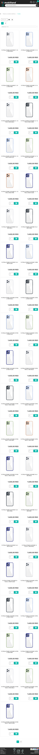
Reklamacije (2, 752)
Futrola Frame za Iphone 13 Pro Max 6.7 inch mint (9, 440)
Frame (19, 13)
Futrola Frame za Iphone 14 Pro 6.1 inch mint (9, 652)
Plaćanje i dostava (3, 749)
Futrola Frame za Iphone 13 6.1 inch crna (29, 227)
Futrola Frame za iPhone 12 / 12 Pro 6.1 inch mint (29, 157)
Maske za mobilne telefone (9, 13)
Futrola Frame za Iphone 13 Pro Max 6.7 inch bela (29, 369)
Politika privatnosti (2, 751)
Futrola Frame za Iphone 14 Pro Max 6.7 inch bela (9, 687)
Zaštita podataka (3, 753)
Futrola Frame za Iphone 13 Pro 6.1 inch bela (9, 298)
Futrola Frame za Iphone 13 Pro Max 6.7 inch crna (9, 404)
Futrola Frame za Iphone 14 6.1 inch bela (29, 475)
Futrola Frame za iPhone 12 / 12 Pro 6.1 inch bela (9, 121)
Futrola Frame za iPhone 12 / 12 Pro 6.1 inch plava (29, 192)
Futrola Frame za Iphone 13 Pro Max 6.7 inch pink (29, 440)
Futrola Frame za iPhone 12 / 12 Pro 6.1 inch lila (9, 157)
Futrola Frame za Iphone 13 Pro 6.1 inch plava (9, 369)
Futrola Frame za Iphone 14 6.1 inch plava (10, 546)
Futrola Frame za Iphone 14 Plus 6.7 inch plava (9, 581)
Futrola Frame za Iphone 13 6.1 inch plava (10, 263)
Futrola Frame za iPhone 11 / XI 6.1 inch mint (10, 86)
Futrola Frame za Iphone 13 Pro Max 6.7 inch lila (29, 404)
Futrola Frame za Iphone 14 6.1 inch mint (29, 510)
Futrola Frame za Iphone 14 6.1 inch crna (10, 510)
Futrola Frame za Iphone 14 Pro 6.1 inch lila (29, 616)
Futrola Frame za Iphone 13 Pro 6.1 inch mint (29, 334)
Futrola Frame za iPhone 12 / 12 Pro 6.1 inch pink (9, 192)
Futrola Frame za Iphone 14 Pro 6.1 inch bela (29, 581)
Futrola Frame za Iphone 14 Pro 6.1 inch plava (29, 652)
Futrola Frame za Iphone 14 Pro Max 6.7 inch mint (29, 687)
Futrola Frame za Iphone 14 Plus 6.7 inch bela (29, 546)
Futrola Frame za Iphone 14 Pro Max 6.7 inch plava (9, 723)
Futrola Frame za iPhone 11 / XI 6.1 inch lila (29, 51)
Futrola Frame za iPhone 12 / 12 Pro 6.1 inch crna (29, 121)
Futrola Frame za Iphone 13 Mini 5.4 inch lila (29, 263)
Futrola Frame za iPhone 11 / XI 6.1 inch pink (29, 86)
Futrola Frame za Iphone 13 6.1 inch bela (10, 227)
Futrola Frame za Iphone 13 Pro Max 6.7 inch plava (9, 475)
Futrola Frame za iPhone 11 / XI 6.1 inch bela (10, 51)
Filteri (4, 19)
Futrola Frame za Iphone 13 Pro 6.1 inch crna (29, 298)
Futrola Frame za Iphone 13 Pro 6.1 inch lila (9, 334)
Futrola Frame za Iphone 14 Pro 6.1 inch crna (9, 616)
